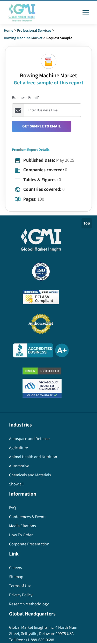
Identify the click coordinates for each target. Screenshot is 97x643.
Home (8, 30)
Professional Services (34, 30)
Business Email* (26, 97)
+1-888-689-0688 (39, 639)
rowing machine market (23, 37)
